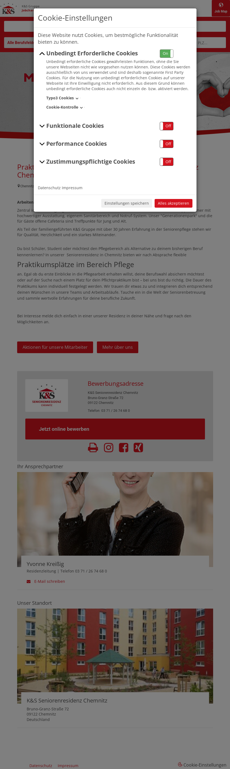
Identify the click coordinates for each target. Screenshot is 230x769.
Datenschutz (49, 187)
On (165, 53)
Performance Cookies (72, 144)
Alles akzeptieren (173, 203)
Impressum (72, 187)
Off (168, 125)
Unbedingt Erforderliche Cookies (88, 53)
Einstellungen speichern (127, 203)
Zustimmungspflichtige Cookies (86, 162)
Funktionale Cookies (71, 126)
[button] (166, 53)
